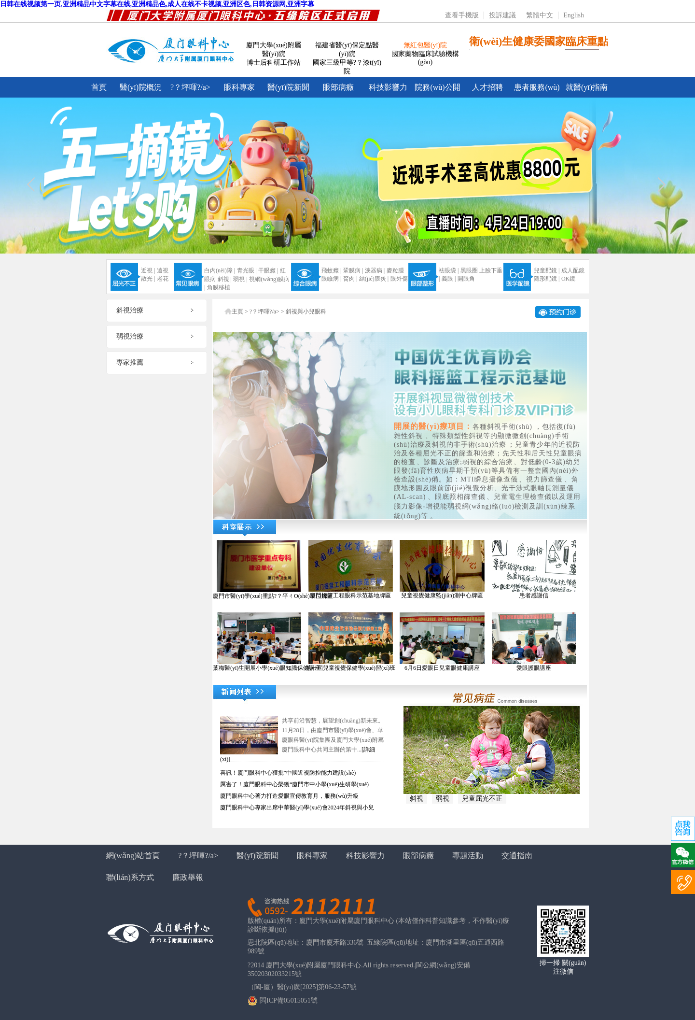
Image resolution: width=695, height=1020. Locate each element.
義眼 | (449, 278)
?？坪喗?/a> (198, 855)
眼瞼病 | (331, 278)
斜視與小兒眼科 (306, 311)
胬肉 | (350, 278)
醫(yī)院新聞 (288, 87)
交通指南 (516, 855)
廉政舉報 (187, 877)
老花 (162, 278)
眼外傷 (399, 278)
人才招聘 (487, 87)
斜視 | (225, 279)
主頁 (237, 311)
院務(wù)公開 (437, 87)
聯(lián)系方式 (130, 877)
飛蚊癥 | (331, 270)
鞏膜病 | (353, 270)
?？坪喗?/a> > (268, 311)
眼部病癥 (338, 87)
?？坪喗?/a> (190, 87)
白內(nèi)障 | (219, 270)
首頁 (99, 87)
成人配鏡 (572, 270)
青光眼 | (247, 270)
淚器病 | (375, 270)
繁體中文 (539, 15)
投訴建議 (502, 15)
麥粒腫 (395, 270)
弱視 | (240, 279)
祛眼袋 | (449, 270)
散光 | (148, 278)
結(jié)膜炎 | (374, 278)
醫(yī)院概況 (141, 87)
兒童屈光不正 (482, 798)
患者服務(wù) (536, 87)
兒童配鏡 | (546, 270)
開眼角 (466, 278)
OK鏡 (568, 278)
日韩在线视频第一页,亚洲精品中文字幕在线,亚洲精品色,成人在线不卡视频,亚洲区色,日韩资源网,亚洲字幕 (157, 4)
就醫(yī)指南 (587, 87)
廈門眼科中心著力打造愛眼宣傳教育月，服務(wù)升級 (289, 796)
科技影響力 (388, 87)
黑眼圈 (469, 270)
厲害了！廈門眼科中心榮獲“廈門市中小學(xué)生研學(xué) (294, 784)
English (573, 15)
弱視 (442, 798)
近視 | (148, 270)
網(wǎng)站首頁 (133, 855)
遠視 (162, 270)
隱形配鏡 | (546, 278)
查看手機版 (462, 15)
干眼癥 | (268, 270)
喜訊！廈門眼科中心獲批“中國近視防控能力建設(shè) (288, 772)
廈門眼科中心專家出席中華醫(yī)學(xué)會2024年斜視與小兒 (297, 807)
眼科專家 (239, 87)
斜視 (416, 798)
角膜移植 (218, 287)
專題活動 (467, 855)
